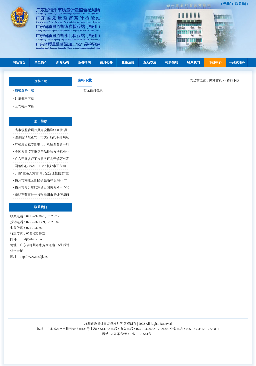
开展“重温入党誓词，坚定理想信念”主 (42, 173)
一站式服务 (237, 62)
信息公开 (106, 62)
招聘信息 (171, 62)
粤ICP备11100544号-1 (139, 334)
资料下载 (233, 80)
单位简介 (40, 62)
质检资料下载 (24, 90)
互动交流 (149, 62)
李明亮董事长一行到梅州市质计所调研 (42, 195)
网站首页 (19, 62)
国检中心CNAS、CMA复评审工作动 (40, 166)
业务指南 (84, 62)
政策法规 (128, 62)
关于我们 (226, 4)
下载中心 (215, 62)
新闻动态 (62, 62)
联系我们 (241, 4)
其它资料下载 (24, 106)
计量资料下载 (24, 98)
